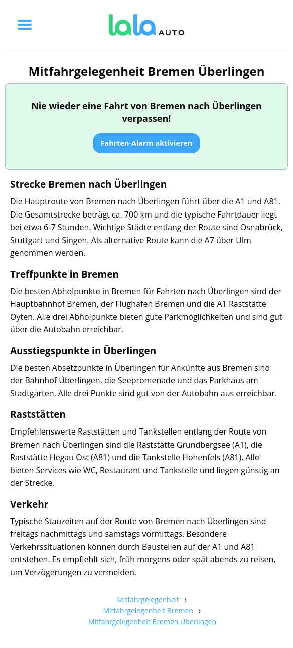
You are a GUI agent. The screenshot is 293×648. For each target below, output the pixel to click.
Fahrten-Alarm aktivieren (147, 143)
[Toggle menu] (24, 24)
